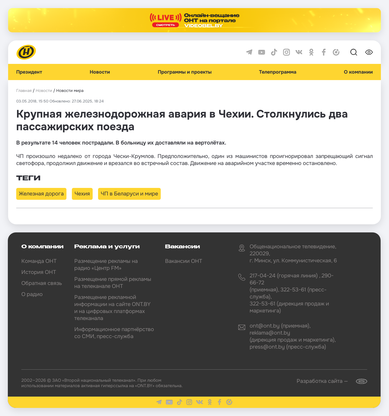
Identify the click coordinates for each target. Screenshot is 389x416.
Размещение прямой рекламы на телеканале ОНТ (112, 283)
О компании (358, 72)
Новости (100, 72)
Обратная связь (41, 283)
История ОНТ (38, 272)
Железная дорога (41, 193)
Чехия (82, 193)
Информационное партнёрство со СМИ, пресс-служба (114, 333)
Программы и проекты (185, 72)
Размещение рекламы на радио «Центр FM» (106, 264)
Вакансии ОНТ (183, 261)
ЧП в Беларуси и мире (129, 193)
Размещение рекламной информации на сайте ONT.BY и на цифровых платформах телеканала (112, 308)
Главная (24, 90)
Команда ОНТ (38, 261)
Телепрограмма (277, 72)
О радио (32, 294)
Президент (29, 72)
